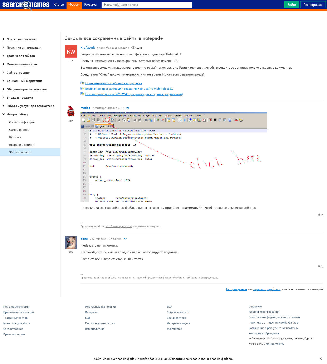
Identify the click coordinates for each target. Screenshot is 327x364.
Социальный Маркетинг (21, 80)
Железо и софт (20, 152)
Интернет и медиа (178, 323)
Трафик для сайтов (18, 55)
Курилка (15, 137)
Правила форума (14, 334)
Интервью (91, 312)
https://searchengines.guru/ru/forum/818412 (169, 277)
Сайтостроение (15, 72)
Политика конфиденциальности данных (274, 317)
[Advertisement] (163, 21)
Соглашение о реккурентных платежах (273, 328)
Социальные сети (178, 312)
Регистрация (313, 4)
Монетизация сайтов (19, 64)
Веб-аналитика (94, 329)
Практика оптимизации (21, 47)
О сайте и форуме (22, 122)
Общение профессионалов (24, 89)
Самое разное (19, 129)
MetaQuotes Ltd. (273, 344)
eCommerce (174, 329)
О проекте (255, 306)
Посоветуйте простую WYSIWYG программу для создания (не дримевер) (134, 94)
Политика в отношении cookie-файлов (273, 322)
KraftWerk (87, 47)
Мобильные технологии (100, 307)
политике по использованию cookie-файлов (202, 359)
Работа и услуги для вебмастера (27, 105)
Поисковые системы (18, 39)
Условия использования (264, 312)
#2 (125, 239)
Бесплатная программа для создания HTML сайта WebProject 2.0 (129, 89)
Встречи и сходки (21, 144)
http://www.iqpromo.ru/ (119, 226)
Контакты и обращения (264, 333)
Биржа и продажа (17, 97)
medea (85, 108)
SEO (87, 318)
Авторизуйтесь (236, 289)
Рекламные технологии (100, 323)
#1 (127, 108)
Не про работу (14, 114)
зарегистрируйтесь (266, 289)
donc (84, 239)
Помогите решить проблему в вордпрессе (113, 83)
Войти (291, 4)
